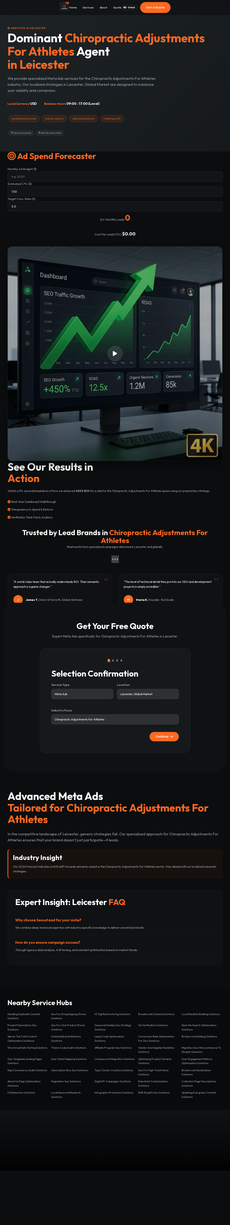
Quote (117, 7)
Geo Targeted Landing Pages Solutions (25, 1061)
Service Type (60, 685)
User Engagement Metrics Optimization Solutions (197, 1061)
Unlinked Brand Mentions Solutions (66, 1038)
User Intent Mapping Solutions (69, 1059)
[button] (115, 354)
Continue (164, 736)
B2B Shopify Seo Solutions (154, 1092)
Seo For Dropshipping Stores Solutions (68, 1016)
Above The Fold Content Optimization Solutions (22, 1038)
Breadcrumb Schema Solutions (156, 1014)
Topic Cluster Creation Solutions (114, 1070)
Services (88, 7)
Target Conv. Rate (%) (22, 199)
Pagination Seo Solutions (66, 1081)
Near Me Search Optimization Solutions (199, 1027)
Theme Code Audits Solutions (68, 1047)
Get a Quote (155, 7)
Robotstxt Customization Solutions (153, 1083)
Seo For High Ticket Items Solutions (153, 1072)
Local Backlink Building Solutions (201, 1014)
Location (123, 685)
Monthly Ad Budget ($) (22, 169)
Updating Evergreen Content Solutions (199, 1094)
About (103, 7)
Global (129, 7)
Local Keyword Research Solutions (66, 1094)
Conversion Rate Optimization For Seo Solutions (156, 1038)
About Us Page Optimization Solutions (24, 1083)
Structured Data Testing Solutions (27, 1047)
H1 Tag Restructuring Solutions (112, 1014)
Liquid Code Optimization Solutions (109, 1038)
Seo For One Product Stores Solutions (68, 1027)
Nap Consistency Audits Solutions (27, 1070)
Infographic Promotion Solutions (114, 1092)
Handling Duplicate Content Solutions (24, 1016)
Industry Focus (61, 710)
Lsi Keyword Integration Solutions (115, 1059)
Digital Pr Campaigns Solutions (113, 1081)
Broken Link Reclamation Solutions (196, 1072)
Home (73, 7)
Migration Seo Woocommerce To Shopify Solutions (201, 1050)
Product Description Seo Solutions (22, 1027)
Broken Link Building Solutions (199, 1036)
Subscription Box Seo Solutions (69, 1070)
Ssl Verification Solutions (153, 1025)
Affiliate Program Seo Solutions (113, 1047)
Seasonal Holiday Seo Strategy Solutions (113, 1027)
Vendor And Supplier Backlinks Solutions (156, 1050)
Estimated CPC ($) (20, 184)
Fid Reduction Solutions (21, 1092)
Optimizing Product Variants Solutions (155, 1061)
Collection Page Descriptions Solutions (199, 1083)
